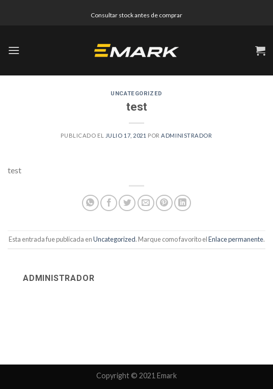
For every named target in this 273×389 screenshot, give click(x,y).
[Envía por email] (146, 203)
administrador (186, 135)
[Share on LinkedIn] (182, 203)
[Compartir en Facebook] (108, 203)
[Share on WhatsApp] (90, 203)
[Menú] (14, 50)
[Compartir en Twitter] (127, 203)
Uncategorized (136, 93)
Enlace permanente (235, 239)
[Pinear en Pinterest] (164, 203)
